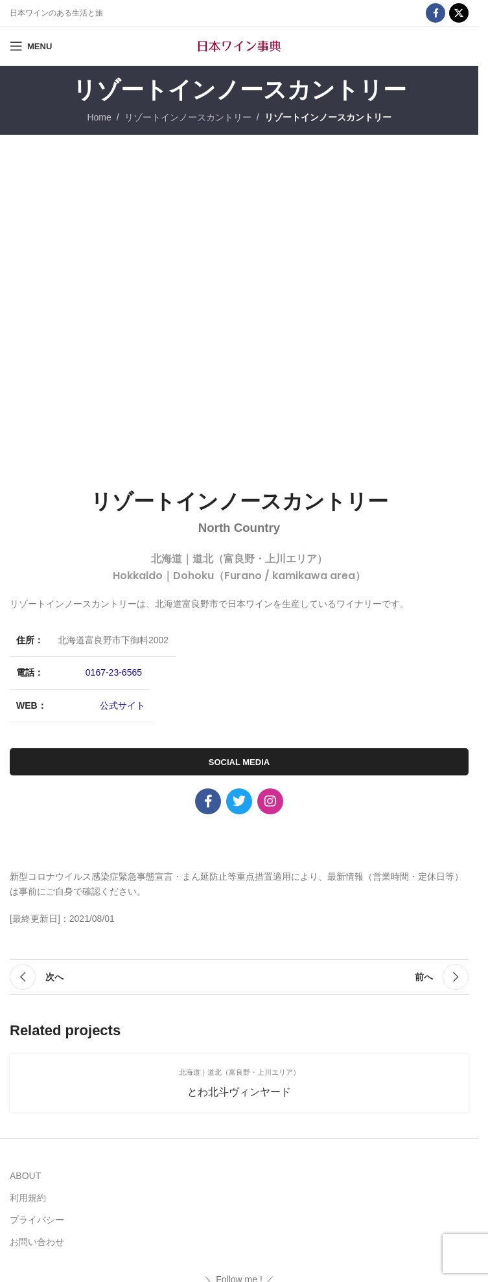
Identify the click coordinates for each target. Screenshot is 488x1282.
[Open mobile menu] (30, 46)
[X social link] (459, 13)
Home (99, 117)
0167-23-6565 (114, 672)
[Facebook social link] (435, 13)
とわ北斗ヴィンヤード (239, 1091)
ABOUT (25, 1176)
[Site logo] (239, 45)
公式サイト (122, 705)
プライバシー (37, 1220)
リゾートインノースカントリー (187, 117)
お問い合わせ (37, 1242)
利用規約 (28, 1198)
